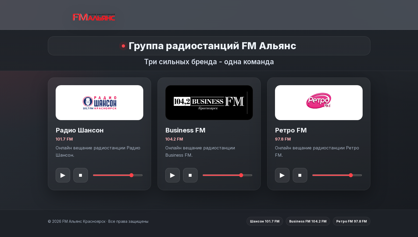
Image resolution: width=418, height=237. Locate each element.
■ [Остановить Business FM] (190, 175)
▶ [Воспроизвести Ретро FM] (282, 175)
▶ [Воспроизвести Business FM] (172, 175)
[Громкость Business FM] (227, 175)
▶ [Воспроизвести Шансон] (62, 175)
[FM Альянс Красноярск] (94, 15)
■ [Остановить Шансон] (80, 175)
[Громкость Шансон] (118, 175)
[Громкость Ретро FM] (337, 175)
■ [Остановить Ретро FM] (300, 175)
